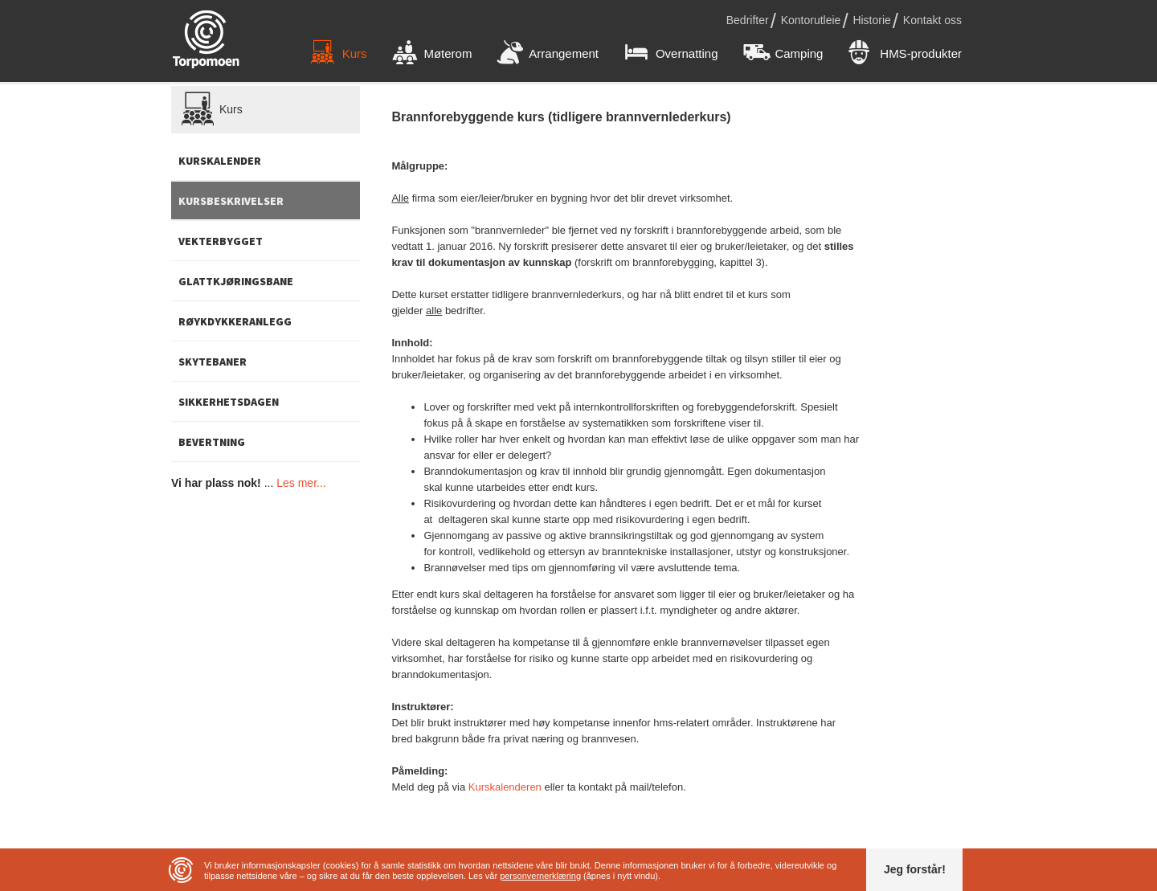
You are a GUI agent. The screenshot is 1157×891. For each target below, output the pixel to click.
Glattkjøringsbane (235, 281)
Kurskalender (219, 160)
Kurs (339, 54)
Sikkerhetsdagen (228, 401)
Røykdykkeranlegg (235, 321)
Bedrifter (747, 20)
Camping (783, 54)
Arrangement (548, 54)
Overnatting (671, 54)
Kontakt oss (932, 20)
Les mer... (300, 482)
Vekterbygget (220, 241)
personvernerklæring (540, 876)
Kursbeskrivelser (231, 201)
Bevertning (211, 442)
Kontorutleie (811, 20)
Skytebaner (212, 361)
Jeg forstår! (915, 869)
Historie (871, 20)
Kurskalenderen (505, 787)
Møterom (432, 54)
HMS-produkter (905, 54)
